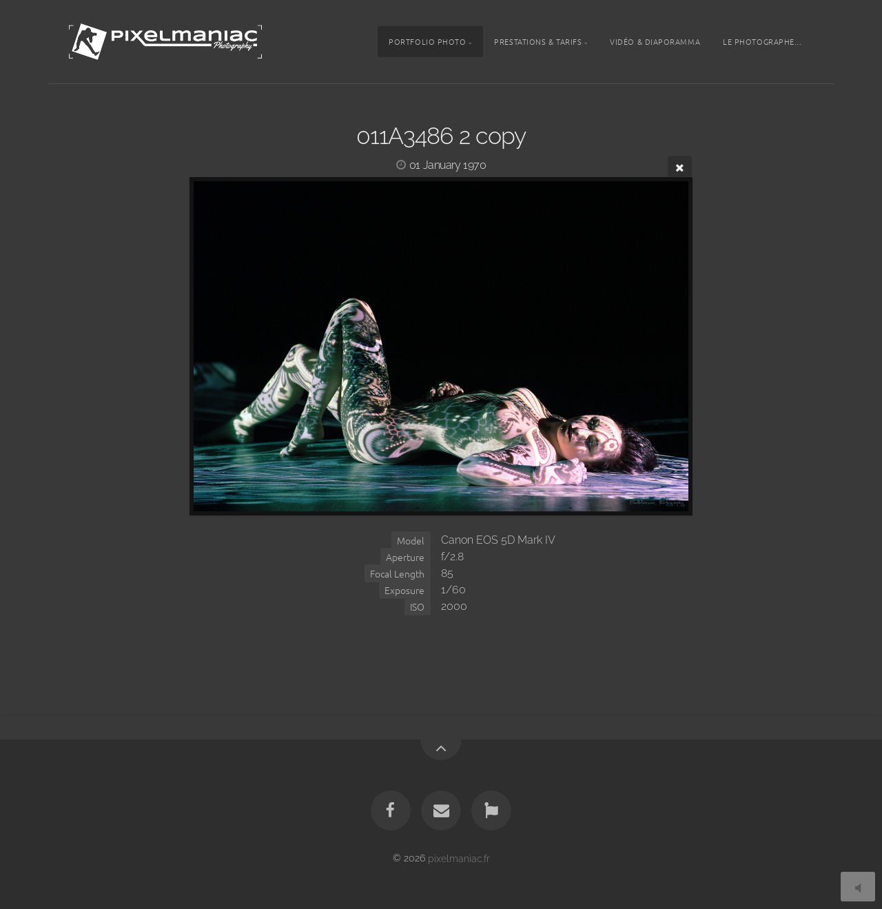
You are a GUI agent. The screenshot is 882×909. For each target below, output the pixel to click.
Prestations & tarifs (538, 41)
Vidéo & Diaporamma (655, 41)
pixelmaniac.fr (459, 858)
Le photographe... (762, 41)
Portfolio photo (427, 41)
